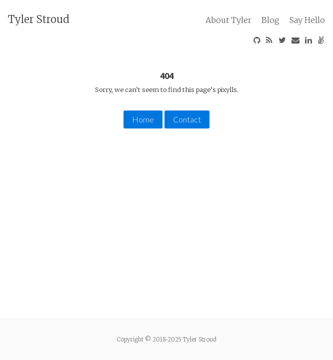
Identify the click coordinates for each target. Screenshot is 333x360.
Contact (187, 119)
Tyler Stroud (39, 19)
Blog (271, 20)
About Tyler (229, 20)
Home (143, 119)
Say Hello (307, 20)
